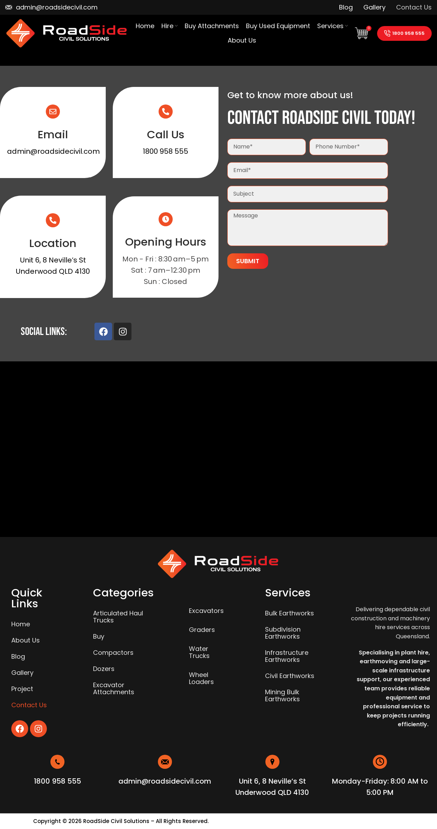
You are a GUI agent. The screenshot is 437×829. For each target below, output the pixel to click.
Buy (98, 636)
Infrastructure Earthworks (286, 656)
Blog (18, 656)
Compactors (113, 652)
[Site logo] (67, 32)
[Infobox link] (51, 7)
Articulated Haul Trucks (118, 617)
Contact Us (29, 705)
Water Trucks (199, 652)
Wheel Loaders (201, 678)
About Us (25, 640)
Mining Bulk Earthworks (282, 695)
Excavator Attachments (113, 688)
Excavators (206, 610)
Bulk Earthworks (289, 613)
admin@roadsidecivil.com (53, 151)
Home (20, 624)
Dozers (104, 668)
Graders (202, 629)
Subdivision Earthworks (283, 633)
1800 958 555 (404, 33)
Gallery (22, 672)
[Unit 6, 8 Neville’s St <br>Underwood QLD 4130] (272, 762)
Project (22, 688)
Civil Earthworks (289, 675)
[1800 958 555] (57, 762)
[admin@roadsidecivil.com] (165, 762)
